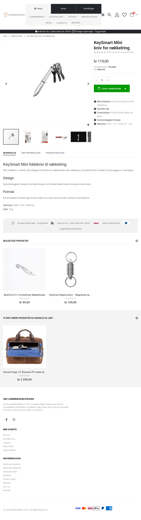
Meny (39, 8)
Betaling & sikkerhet (12, 468)
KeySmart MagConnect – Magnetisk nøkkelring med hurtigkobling (70, 295)
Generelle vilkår (10, 471)
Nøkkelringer (17, 36)
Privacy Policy (9, 479)
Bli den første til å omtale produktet (120, 52)
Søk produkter (9, 450)
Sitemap (7, 483)
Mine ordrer (8, 446)
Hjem (5, 36)
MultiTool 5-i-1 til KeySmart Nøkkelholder (24, 295)
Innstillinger (89, 8)
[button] (88, 125)
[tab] (38, 9)
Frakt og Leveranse (11, 464)
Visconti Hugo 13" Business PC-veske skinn (24, 372)
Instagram (14, 419)
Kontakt (6, 490)
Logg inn (7, 442)
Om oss (6, 435)
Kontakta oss (9, 439)
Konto (63, 8)
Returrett (7, 475)
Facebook (6, 419)
